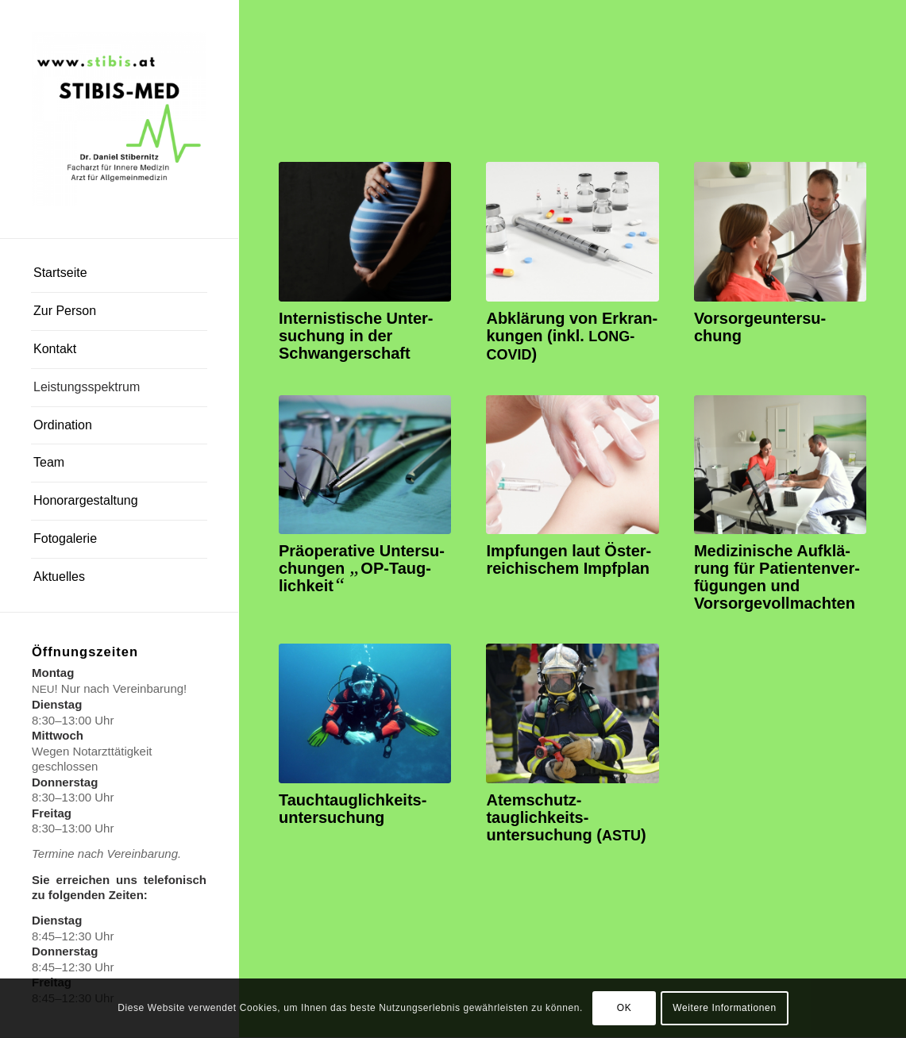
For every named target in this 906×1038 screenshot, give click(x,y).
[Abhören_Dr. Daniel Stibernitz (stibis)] (780, 231)
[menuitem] (119, 274)
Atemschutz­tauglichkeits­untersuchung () (566, 817)
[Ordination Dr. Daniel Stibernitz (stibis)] (572, 231)
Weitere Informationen (724, 1007)
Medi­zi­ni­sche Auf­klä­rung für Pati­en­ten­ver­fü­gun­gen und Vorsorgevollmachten (777, 577)
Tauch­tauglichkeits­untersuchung (352, 808)
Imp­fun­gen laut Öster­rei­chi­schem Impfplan (568, 559)
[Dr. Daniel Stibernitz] (119, 119)
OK (624, 1007)
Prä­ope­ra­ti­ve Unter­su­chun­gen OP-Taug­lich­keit (362, 568)
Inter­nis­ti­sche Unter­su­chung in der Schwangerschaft (356, 335)
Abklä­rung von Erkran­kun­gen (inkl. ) (571, 336)
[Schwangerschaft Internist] (365, 231)
